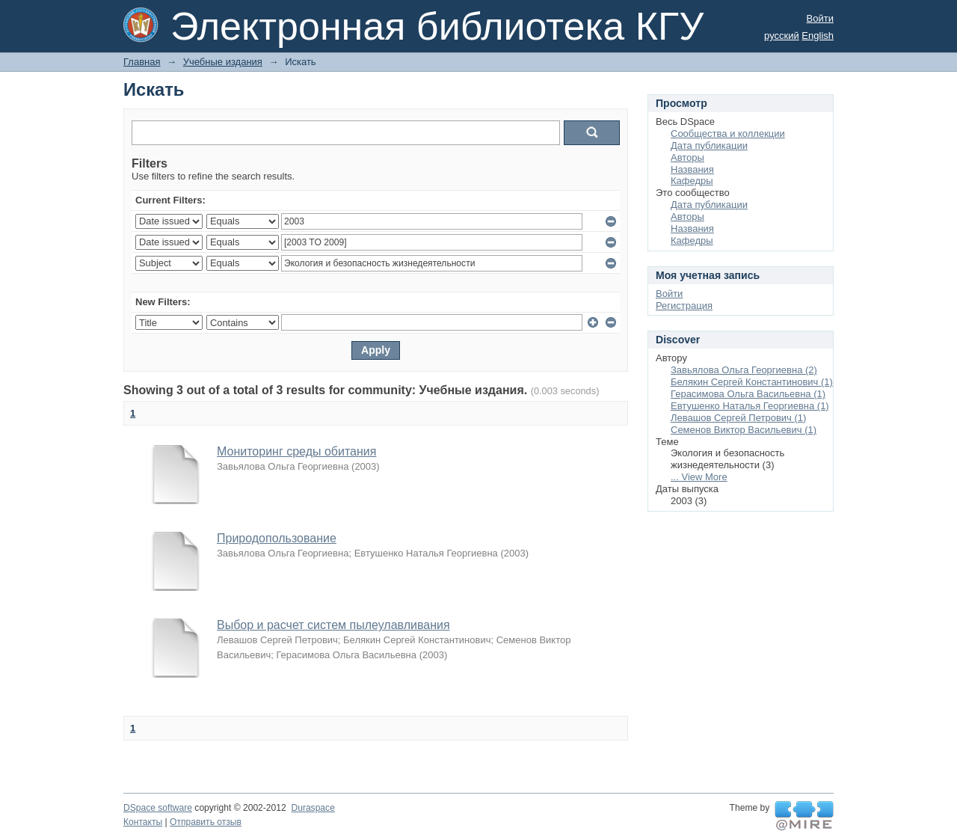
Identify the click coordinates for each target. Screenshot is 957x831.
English (817, 35)
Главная (141, 61)
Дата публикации (709, 145)
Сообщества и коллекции (728, 133)
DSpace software (157, 808)
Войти (820, 18)
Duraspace (312, 808)
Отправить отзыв (205, 822)
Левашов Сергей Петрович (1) (738, 417)
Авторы (687, 157)
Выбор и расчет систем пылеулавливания (333, 625)
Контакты (142, 822)
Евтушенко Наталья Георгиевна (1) (750, 405)
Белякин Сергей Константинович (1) (752, 381)
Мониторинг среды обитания (296, 451)
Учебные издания (222, 61)
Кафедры (692, 180)
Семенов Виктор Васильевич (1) (743, 429)
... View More (699, 476)
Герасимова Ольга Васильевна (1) (748, 393)
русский (781, 35)
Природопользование (276, 538)
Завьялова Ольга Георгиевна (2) (744, 369)
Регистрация (684, 305)
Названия (692, 169)
